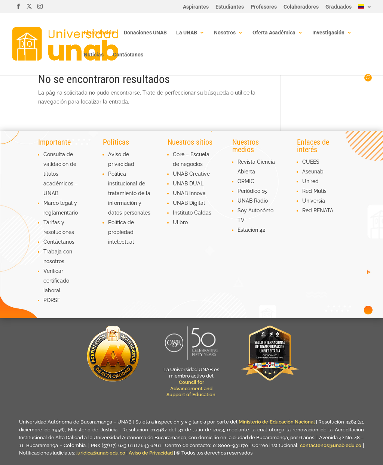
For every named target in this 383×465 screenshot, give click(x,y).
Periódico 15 (252, 191)
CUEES (310, 162)
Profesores (264, 7)
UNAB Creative (191, 174)
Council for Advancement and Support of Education (190, 388)
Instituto (183, 213)
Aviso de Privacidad (151, 453)
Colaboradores (301, 7)
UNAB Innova (189, 193)
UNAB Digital (189, 203)
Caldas (202, 213)
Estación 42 (251, 230)
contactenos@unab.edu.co (330, 445)
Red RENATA (317, 210)
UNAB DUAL (188, 184)
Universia (313, 201)
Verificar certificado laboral (56, 280)
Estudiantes (229, 7)
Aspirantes (196, 7)
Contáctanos (128, 55)
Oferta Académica (273, 33)
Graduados (338, 7)
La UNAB (186, 33)
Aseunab (313, 172)
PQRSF (51, 300)
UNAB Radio (253, 201)
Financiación (99, 33)
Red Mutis (314, 191)
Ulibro (180, 222)
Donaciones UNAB (145, 33)
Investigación (328, 33)
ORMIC (246, 181)
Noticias (94, 55)
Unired (310, 181)
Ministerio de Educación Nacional (277, 422)
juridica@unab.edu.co (100, 453)
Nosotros (225, 33)
